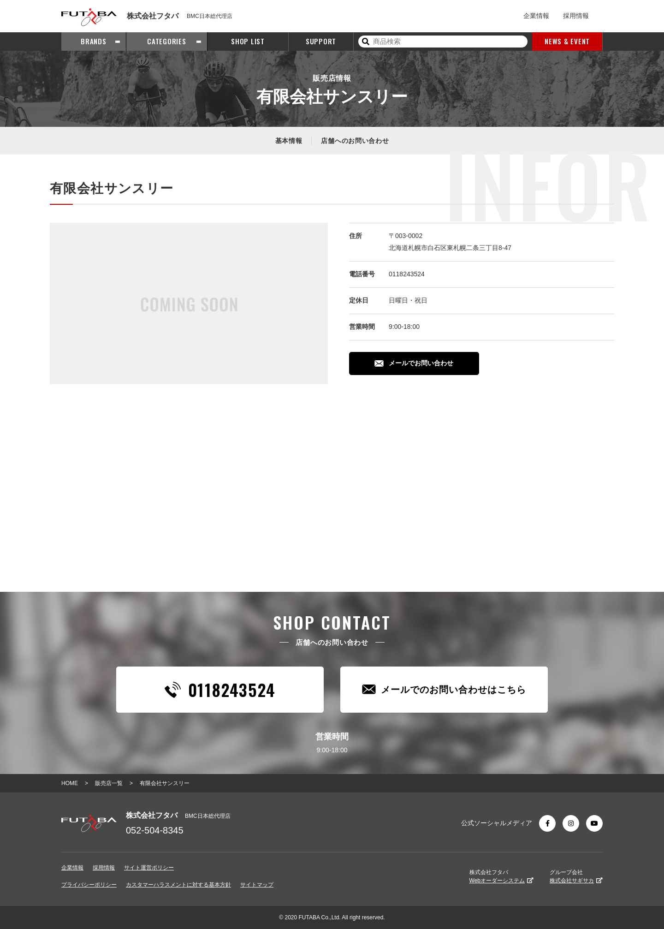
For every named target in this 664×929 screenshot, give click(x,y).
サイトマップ (256, 884)
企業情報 (536, 15)
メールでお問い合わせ (413, 363)
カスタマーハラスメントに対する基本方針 (178, 884)
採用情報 (576, 15)
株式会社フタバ (501, 876)
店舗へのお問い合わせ (355, 140)
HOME (69, 783)
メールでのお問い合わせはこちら (444, 689)
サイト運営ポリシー (149, 867)
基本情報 (288, 140)
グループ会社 (576, 876)
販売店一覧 (109, 783)
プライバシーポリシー (89, 884)
